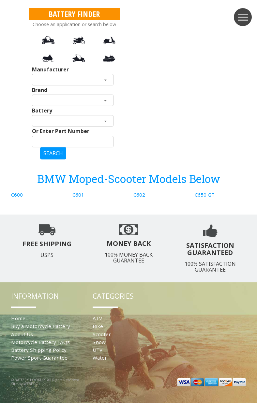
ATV (97, 318)
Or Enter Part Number (60, 131)
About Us (22, 334)
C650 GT (205, 195)
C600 (17, 195)
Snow (99, 342)
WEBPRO (30, 383)
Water (100, 357)
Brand (39, 90)
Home (18, 318)
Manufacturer (50, 69)
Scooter (102, 334)
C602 (139, 195)
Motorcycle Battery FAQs (40, 342)
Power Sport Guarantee (39, 357)
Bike (98, 326)
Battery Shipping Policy (39, 350)
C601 (78, 195)
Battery (42, 110)
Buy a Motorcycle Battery (40, 326)
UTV (97, 350)
